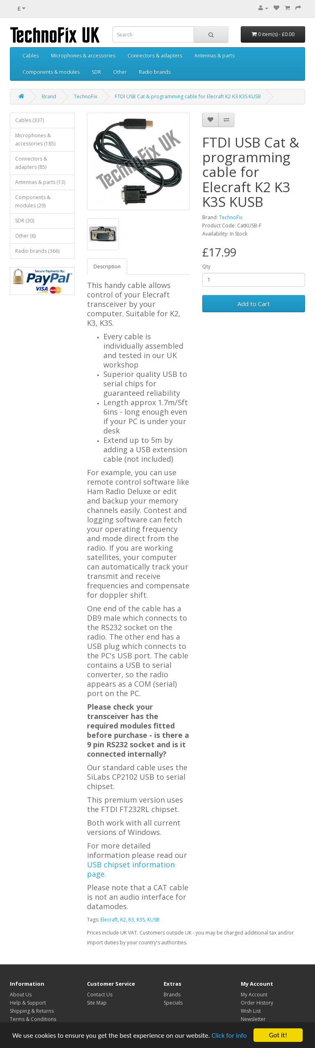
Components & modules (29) (32, 201)
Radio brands (155, 71)
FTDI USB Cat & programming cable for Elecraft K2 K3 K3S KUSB (188, 96)
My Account (254, 994)
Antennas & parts (214, 55)
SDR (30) (24, 220)
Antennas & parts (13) (40, 182)
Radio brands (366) (37, 250)
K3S (141, 919)
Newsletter (253, 1019)
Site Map (97, 1002)
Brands (172, 994)
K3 (131, 919)
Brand (49, 96)
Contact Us (99, 994)
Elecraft (109, 919)
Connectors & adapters (155, 55)
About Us (21, 994)
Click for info (229, 1035)
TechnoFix (85, 96)
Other (120, 71)
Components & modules (51, 71)
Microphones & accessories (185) (35, 139)
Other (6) (25, 235)
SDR (96, 71)
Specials (173, 1002)
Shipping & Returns (32, 1010)
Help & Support (28, 1002)
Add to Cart (253, 303)
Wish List (251, 1010)
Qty (206, 266)
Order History (257, 1002)
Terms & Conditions (33, 1019)
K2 (123, 919)
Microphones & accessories (83, 55)
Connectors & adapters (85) (31, 162)
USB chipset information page (131, 869)
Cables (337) (29, 120)
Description (107, 266)
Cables (31, 55)
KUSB (153, 919)
